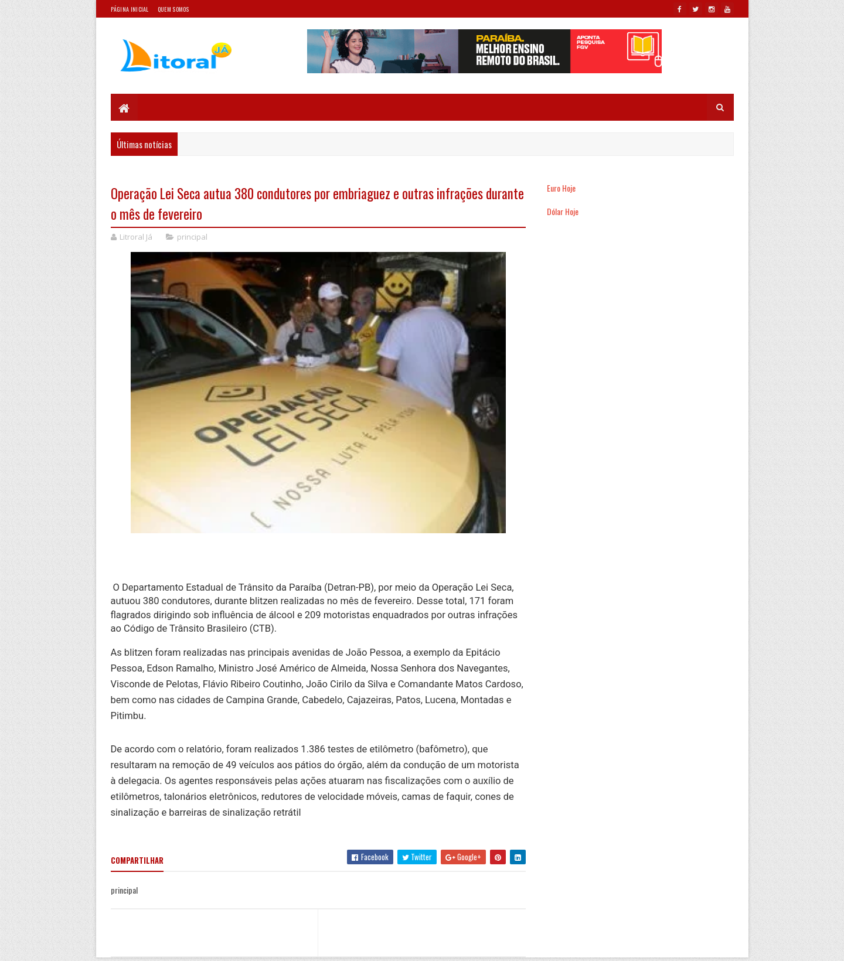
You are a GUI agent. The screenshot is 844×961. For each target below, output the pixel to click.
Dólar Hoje (562, 211)
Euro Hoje (561, 188)
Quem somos (173, 9)
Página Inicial (130, 9)
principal (192, 236)
